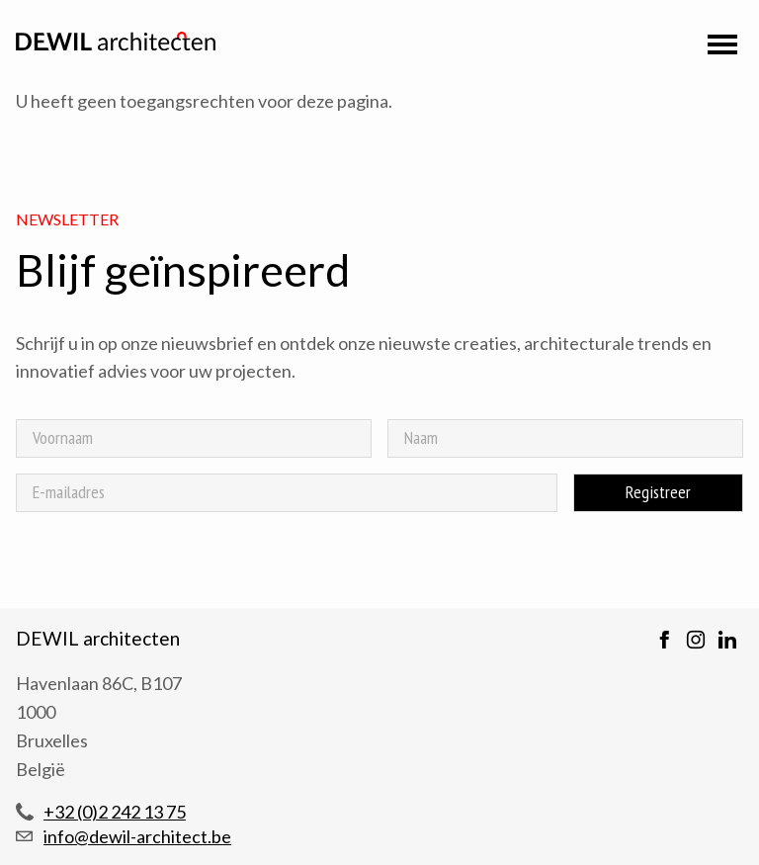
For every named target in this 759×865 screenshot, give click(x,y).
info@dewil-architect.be (137, 836)
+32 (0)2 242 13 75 (114, 811)
